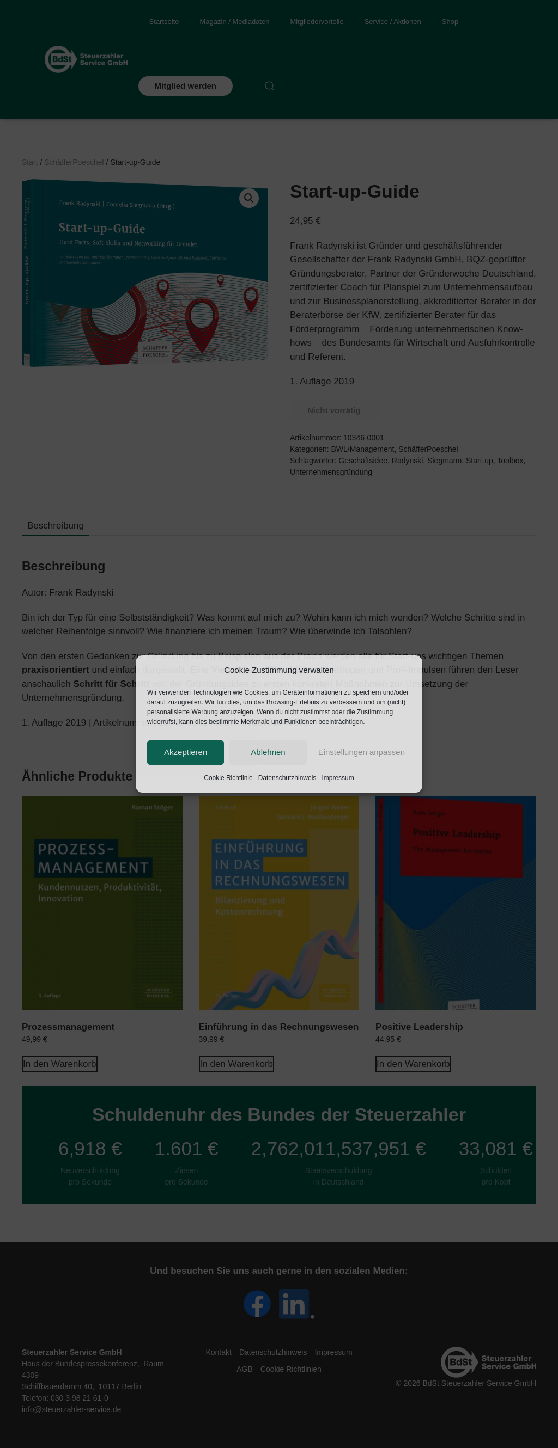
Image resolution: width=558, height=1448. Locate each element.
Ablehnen (268, 752)
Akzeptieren (185, 752)
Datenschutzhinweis (287, 778)
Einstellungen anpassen (361, 752)
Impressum (338, 778)
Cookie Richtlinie (228, 778)
